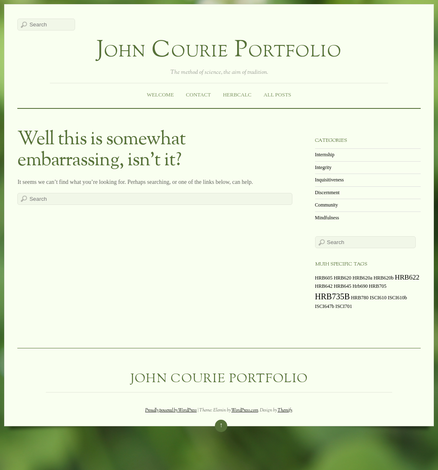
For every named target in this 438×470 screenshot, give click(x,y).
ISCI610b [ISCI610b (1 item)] (397, 298)
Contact (198, 95)
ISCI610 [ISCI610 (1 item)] (378, 298)
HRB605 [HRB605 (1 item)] (324, 278)
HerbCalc (237, 95)
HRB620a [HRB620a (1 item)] (362, 278)
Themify (285, 410)
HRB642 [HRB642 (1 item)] (324, 286)
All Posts (277, 95)
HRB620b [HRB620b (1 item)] (384, 278)
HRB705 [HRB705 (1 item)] (377, 286)
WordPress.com (244, 410)
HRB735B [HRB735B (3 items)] (332, 296)
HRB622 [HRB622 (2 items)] (407, 277)
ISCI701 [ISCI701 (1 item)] (343, 306)
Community (326, 205)
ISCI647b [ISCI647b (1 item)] (324, 306)
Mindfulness (327, 218)
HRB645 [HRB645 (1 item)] (342, 286)
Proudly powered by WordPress (171, 410)
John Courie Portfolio (219, 51)
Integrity (323, 167)
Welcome (160, 95)
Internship (324, 154)
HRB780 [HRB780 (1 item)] (360, 298)
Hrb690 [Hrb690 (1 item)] (360, 286)
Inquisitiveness (329, 180)
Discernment (327, 192)
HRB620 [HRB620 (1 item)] (342, 278)
